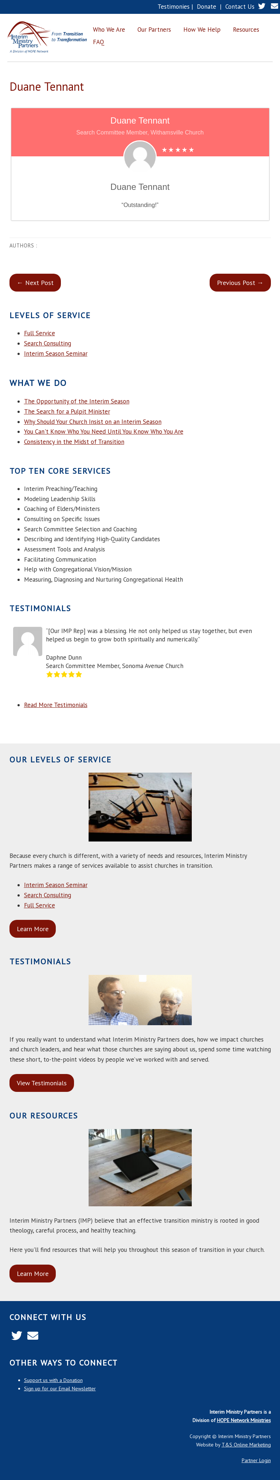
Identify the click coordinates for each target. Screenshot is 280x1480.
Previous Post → (240, 282)
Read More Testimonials (56, 705)
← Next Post (35, 282)
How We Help (202, 30)
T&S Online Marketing (246, 1444)
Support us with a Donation (53, 1380)
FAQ (98, 42)
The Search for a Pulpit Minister (67, 411)
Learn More (32, 929)
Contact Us (239, 7)
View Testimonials (42, 1083)
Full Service (39, 333)
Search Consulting (47, 343)
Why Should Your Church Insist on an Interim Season (93, 422)
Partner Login (256, 1460)
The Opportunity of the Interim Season (76, 401)
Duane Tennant (46, 86)
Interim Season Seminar (56, 354)
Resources (246, 30)
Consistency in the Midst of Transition (74, 442)
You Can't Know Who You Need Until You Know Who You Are (103, 431)
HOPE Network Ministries (244, 1420)
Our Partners (154, 30)
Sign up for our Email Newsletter (60, 1388)
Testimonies (174, 7)
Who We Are (109, 30)
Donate (206, 7)
